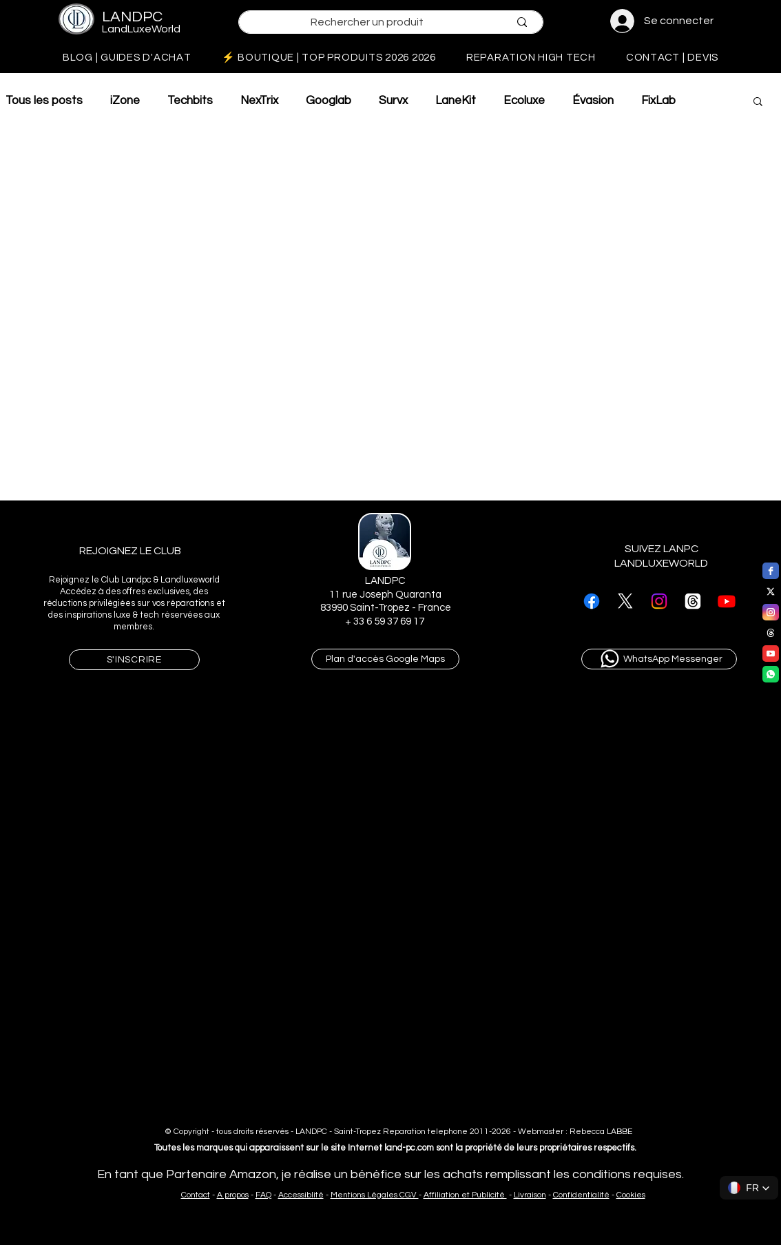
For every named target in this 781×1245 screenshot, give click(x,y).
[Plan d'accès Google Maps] (385, 659)
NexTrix (259, 100)
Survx (393, 100)
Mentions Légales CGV (375, 1195)
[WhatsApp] (770, 674)
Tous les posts (44, 100)
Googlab (328, 100)
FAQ (263, 1195)
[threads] (770, 633)
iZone (125, 100)
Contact (195, 1195)
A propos (233, 1195)
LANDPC (132, 17)
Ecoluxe (524, 100)
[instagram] (770, 612)
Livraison (530, 1195)
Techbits (190, 100)
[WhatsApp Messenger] (659, 659)
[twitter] (770, 591)
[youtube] (770, 653)
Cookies (630, 1195)
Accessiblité (301, 1195)
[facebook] (770, 571)
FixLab (658, 100)
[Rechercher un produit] (367, 22)
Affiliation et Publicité (465, 1195)
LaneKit (455, 100)
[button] (757, 102)
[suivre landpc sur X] (625, 601)
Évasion (593, 100)
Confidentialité (581, 1195)
